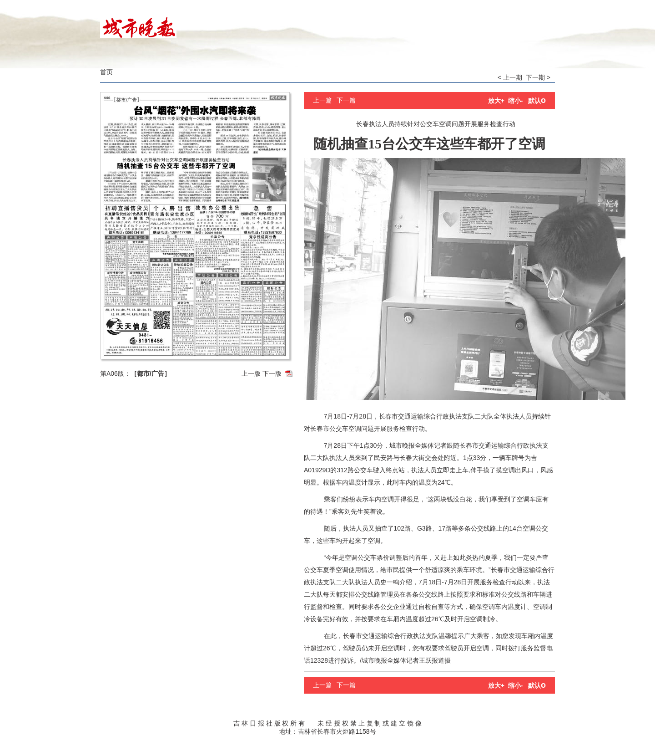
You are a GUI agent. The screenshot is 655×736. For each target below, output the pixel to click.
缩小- (515, 100)
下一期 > (538, 77)
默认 (537, 100)
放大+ (496, 100)
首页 (106, 72)
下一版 (272, 373)
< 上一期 (510, 77)
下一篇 (346, 100)
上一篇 (322, 100)
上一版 (251, 373)
